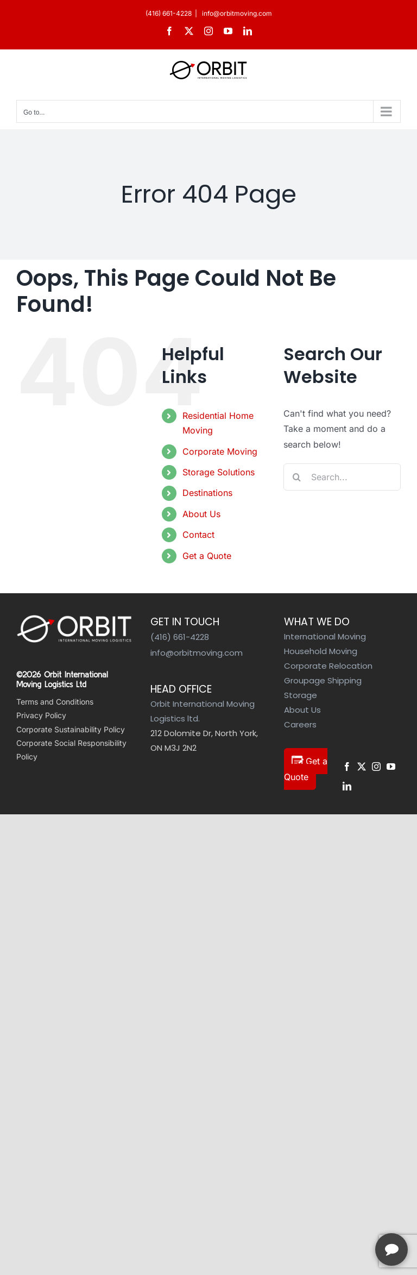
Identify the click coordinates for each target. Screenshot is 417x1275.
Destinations (207, 492)
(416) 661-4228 (169, 13)
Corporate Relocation (328, 665)
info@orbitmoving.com (236, 13)
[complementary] (338, 1215)
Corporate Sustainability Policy (70, 729)
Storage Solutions (218, 472)
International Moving (325, 636)
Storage (300, 695)
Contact (198, 534)
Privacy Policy (41, 715)
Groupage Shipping (323, 680)
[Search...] (342, 477)
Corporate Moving (219, 451)
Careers (300, 724)
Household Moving (320, 651)
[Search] (297, 477)
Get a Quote (206, 555)
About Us (201, 513)
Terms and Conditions (54, 701)
